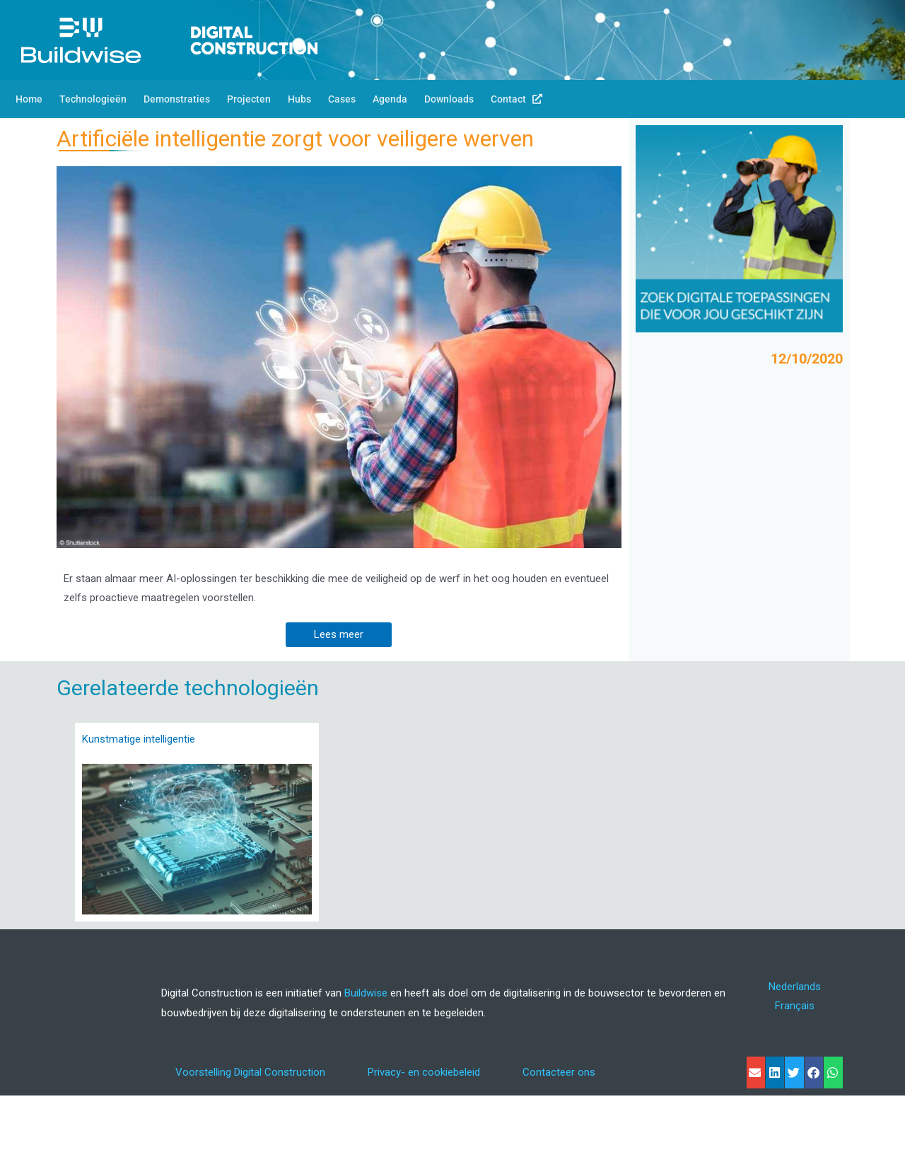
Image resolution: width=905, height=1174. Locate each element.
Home (29, 99)
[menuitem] (794, 986)
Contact (516, 99)
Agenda (390, 99)
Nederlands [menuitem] (795, 986)
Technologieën (93, 99)
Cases (342, 99)
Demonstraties (177, 99)
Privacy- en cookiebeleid (424, 1072)
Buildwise (365, 993)
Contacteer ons (558, 1072)
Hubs (299, 99)
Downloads (449, 99)
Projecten (249, 99)
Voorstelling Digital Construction (250, 1072)
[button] (756, 1072)
